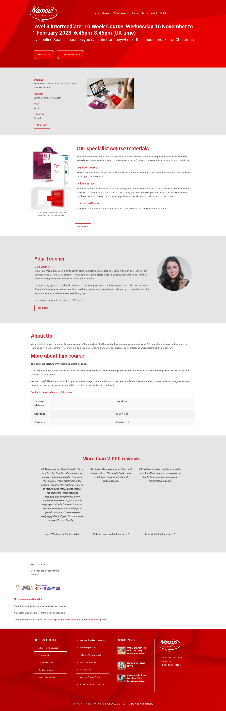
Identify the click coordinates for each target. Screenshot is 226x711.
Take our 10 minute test (90, 655)
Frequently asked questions (92, 640)
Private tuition (44, 655)
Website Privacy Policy (90, 677)
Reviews (135, 13)
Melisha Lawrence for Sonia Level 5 (111, 534)
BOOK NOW (44, 54)
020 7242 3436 (175, 657)
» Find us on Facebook (170, 665)
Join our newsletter (47, 677)
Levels (145, 13)
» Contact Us (165, 661)
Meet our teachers (88, 662)
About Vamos (86, 670)
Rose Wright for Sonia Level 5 (160, 534)
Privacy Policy (92, 619)
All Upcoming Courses (48, 648)
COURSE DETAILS (70, 54)
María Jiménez (42, 266)
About (154, 13)
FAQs (54, 619)
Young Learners (121, 13)
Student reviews (45, 670)
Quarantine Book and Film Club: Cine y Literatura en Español (136, 651)
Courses (106, 13)
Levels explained (87, 648)
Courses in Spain (45, 662)
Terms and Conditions (69, 619)
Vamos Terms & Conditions (92, 684)
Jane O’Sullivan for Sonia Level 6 (62, 534)
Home (96, 13)
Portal (163, 13)
